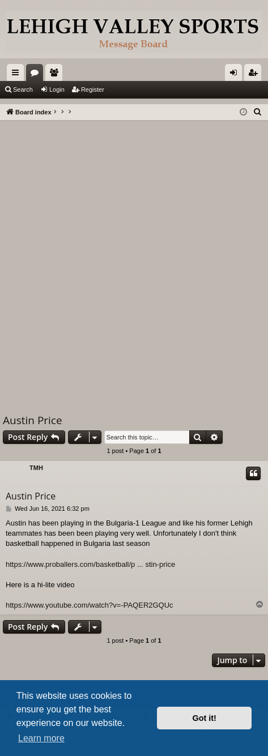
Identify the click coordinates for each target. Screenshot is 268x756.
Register (92, 89)
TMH (36, 467)
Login (57, 89)
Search (23, 89)
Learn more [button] (41, 738)
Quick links (17, 75)
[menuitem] (258, 112)
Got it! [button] (204, 718)
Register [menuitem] (255, 75)
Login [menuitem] (236, 75)
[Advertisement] (134, 260)
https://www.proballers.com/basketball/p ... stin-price (90, 564)
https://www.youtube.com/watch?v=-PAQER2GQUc (89, 605)
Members (56, 75)
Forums (37, 75)
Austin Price (32, 420)
